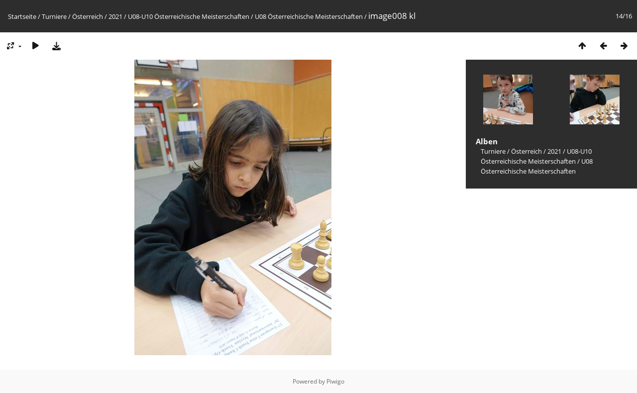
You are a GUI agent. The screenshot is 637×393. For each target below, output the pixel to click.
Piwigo (335, 381)
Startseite (22, 16)
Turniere (54, 16)
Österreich (87, 16)
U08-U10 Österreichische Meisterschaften (188, 16)
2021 (115, 16)
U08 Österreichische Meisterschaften (309, 16)
